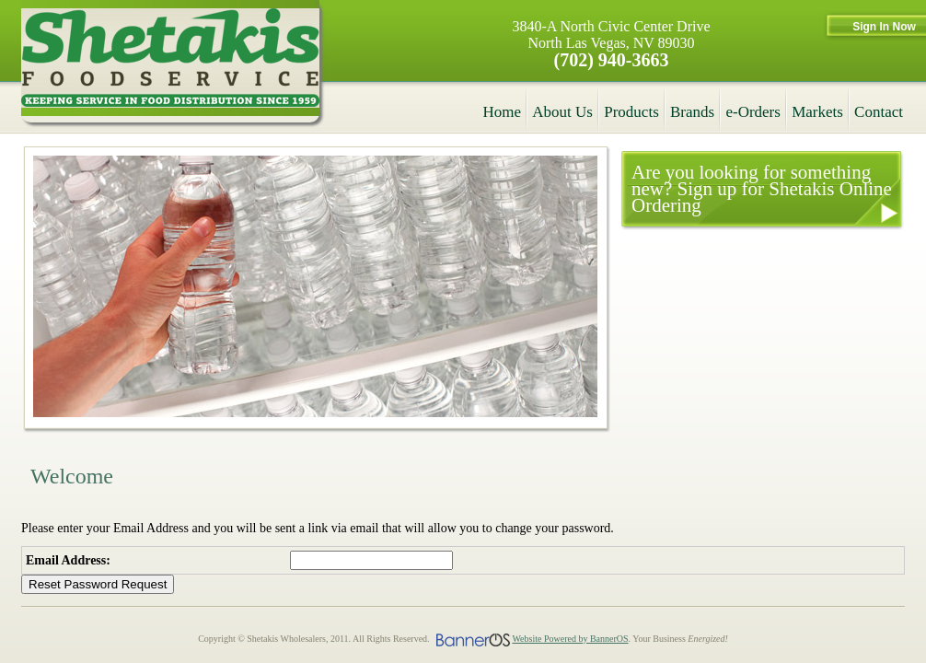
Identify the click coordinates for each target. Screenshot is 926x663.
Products (631, 112)
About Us (562, 112)
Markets (817, 112)
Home (502, 112)
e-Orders (752, 112)
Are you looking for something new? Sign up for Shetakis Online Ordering (761, 188)
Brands (692, 112)
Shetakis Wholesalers (170, 61)
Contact (878, 112)
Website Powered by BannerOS (570, 639)
